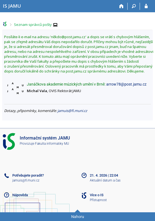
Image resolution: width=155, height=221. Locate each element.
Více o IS (97, 195)
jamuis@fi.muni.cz (72, 110)
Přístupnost (98, 200)
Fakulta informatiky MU (52, 144)
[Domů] (121, 6)
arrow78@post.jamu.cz (126, 84)
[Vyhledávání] (134, 6)
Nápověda (20, 195)
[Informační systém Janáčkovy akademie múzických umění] (12, 6)
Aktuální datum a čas (105, 180)
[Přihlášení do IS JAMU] (146, 6)
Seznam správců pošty (33, 24)
